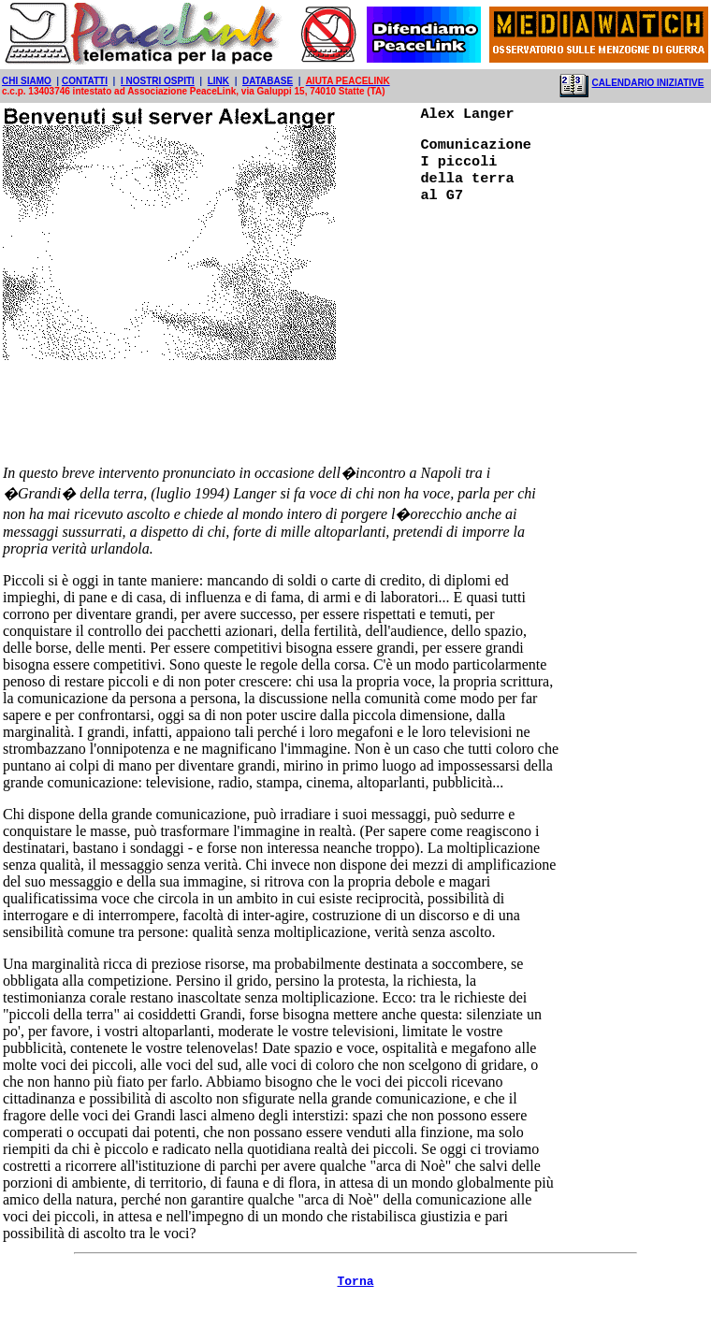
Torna (355, 1314)
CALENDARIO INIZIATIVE (648, 83)
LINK (218, 81)
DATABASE (267, 81)
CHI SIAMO (26, 81)
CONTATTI (85, 81)
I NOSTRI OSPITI (158, 81)
